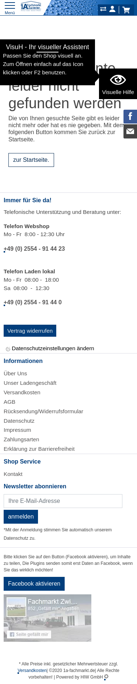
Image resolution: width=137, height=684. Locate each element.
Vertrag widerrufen (30, 331)
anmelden (21, 516)
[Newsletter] (63, 501)
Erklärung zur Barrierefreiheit (39, 449)
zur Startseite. (31, 160)
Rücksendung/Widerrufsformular (43, 411)
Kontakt (13, 474)
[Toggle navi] (10, 7)
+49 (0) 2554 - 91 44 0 (33, 302)
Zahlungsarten (21, 439)
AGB (9, 402)
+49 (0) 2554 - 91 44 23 (34, 249)
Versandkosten (22, 392)
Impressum (17, 430)
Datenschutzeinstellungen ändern (50, 349)
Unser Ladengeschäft (30, 383)
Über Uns (15, 373)
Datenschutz (19, 421)
